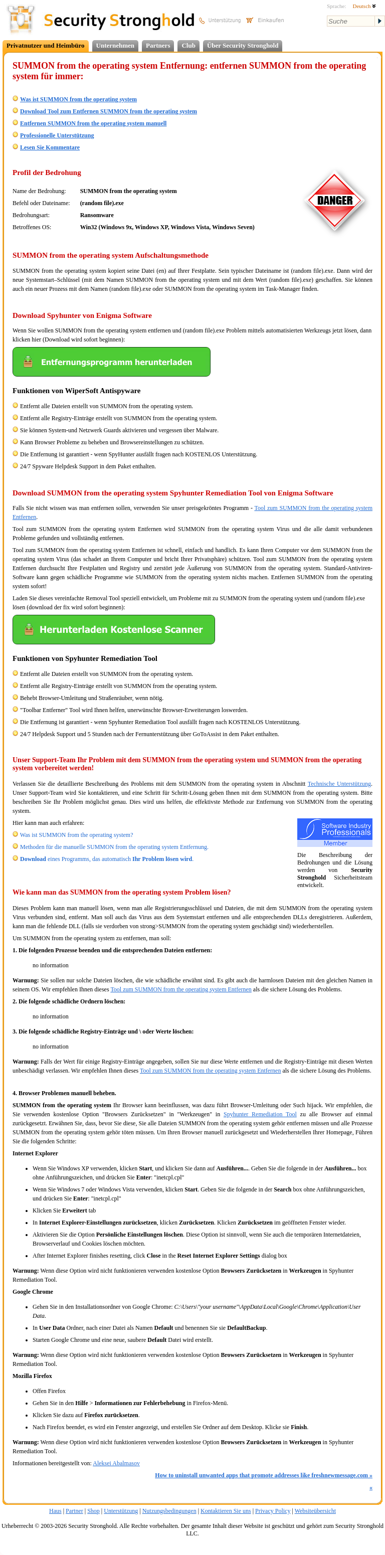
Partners (158, 45)
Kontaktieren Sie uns (226, 1510)
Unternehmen (115, 45)
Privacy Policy (272, 1510)
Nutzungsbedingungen (169, 1510)
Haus (55, 1510)
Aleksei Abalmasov (116, 1463)
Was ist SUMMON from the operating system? (76, 834)
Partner (74, 1510)
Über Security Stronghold (243, 45)
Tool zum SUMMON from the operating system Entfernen (180, 989)
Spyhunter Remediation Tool (260, 1114)
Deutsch (364, 6)
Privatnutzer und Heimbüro (46, 45)
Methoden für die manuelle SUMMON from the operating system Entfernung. (114, 846)
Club (188, 45)
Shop (93, 1510)
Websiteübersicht (315, 1510)
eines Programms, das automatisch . (107, 858)
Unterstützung (121, 1510)
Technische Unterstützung (339, 783)
